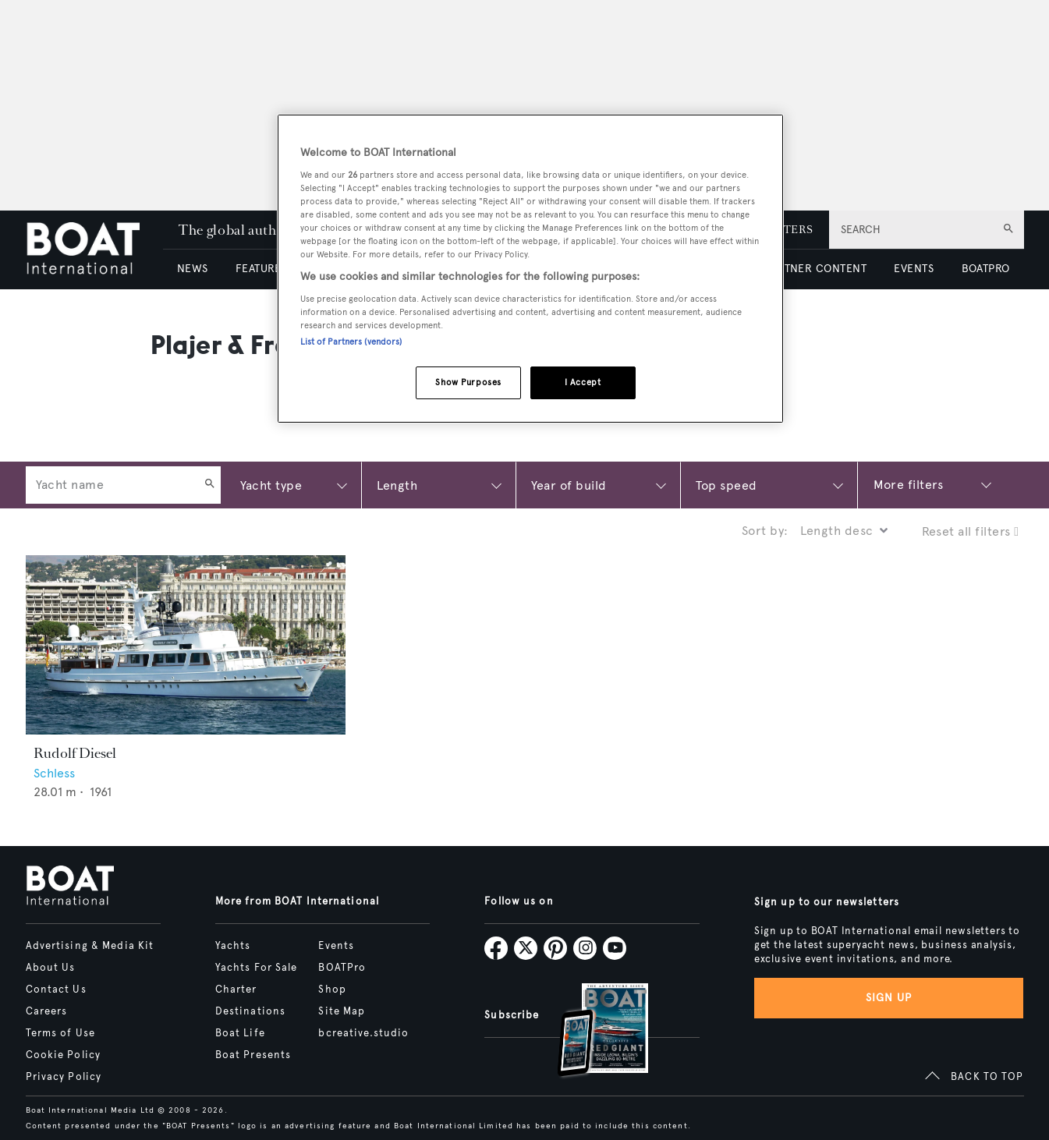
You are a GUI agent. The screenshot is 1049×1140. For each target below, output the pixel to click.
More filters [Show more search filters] (909, 484)
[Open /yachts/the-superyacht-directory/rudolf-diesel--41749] (186, 645)
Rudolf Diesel (75, 753)
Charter (236, 989)
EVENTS (914, 268)
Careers (47, 1011)
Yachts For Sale (256, 967)
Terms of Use (60, 1033)
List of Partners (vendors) (351, 341)
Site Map (341, 1011)
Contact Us (56, 989)
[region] (530, 268)
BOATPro (342, 967)
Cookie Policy (63, 1055)
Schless (54, 773)
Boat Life (240, 1033)
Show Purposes (468, 382)
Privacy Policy (64, 1077)
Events (336, 946)
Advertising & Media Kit (90, 946)
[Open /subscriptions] (589, 1032)
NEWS (192, 268)
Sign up (889, 997)
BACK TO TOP (987, 1077)
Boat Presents (253, 1055)
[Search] (210, 485)
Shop (332, 989)
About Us (51, 967)
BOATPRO (986, 268)
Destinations (250, 1011)
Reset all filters (970, 531)
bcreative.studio (363, 1033)
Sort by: (765, 530)
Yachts (233, 946)
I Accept (583, 382)
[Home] (95, 250)
